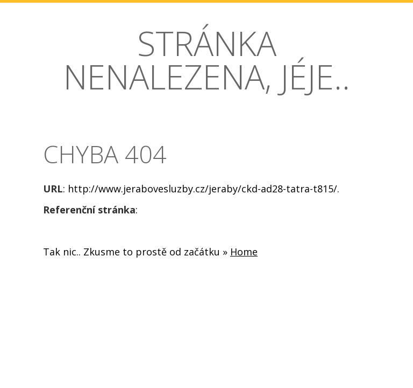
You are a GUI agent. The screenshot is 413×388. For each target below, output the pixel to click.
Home (244, 251)
